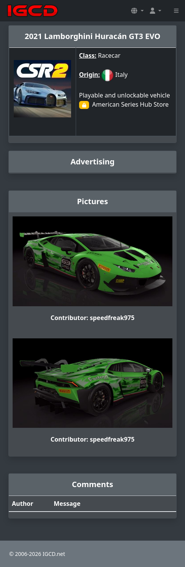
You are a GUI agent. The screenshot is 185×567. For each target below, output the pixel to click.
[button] (137, 10)
